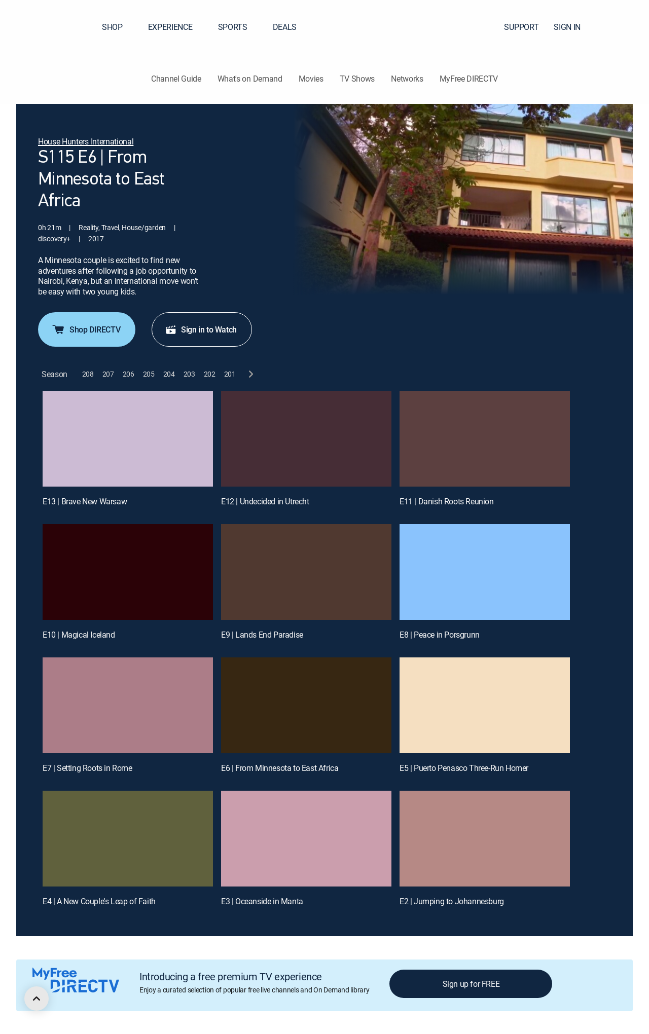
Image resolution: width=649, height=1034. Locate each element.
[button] (623, 27)
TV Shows (357, 78)
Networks (407, 78)
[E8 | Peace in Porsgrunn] (485, 572)
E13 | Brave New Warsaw (85, 501)
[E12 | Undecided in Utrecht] (306, 439)
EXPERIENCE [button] (176, 26)
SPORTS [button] (239, 26)
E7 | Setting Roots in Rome (87, 767)
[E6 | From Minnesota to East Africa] (306, 705)
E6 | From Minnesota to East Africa (279, 767)
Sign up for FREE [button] (471, 983)
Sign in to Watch (201, 329)
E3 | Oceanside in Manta (262, 901)
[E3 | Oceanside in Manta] (306, 839)
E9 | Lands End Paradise (262, 634)
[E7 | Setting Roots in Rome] (128, 705)
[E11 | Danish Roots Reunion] (485, 439)
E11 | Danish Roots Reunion (447, 501)
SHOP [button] (118, 26)
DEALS (285, 26)
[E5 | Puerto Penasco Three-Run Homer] (485, 705)
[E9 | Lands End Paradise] (306, 572)
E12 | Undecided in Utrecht (265, 501)
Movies (311, 78)
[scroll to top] (36, 998)
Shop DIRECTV (85, 329)
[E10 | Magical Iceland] (128, 572)
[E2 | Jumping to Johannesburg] (485, 839)
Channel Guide (176, 78)
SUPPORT (521, 26)
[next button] (250, 374)
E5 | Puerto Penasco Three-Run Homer (464, 767)
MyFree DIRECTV (469, 78)
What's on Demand (250, 78)
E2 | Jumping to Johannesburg (452, 901)
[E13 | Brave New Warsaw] (128, 439)
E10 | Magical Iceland (79, 634)
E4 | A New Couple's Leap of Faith (99, 901)
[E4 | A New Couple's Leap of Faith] (128, 839)
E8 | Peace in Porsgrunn (440, 634)
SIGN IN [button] (573, 26)
